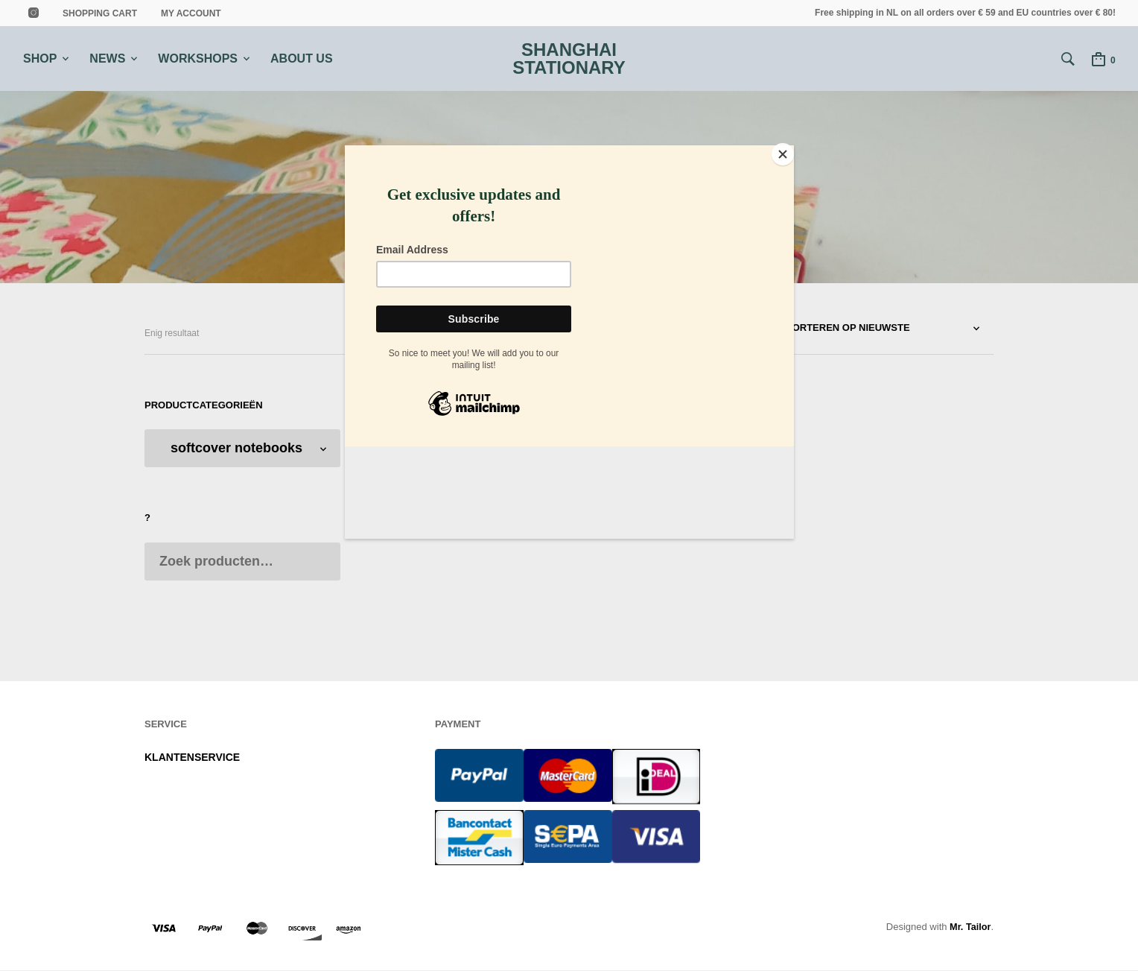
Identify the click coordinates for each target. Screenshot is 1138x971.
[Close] (790, 149)
